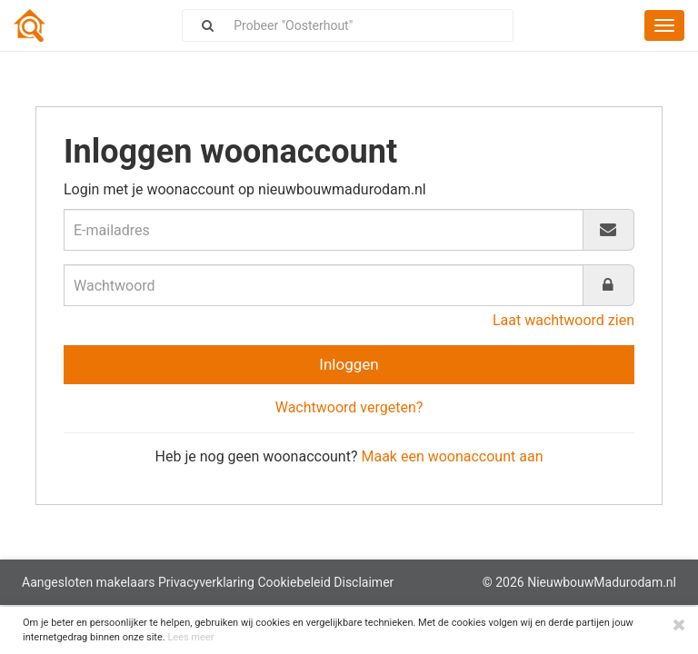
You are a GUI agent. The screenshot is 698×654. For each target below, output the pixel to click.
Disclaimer (364, 582)
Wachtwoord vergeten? (349, 407)
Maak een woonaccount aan (452, 456)
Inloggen (348, 364)
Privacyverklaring (206, 582)
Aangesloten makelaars (88, 582)
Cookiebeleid (293, 582)
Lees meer (190, 637)
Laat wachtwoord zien (563, 320)
